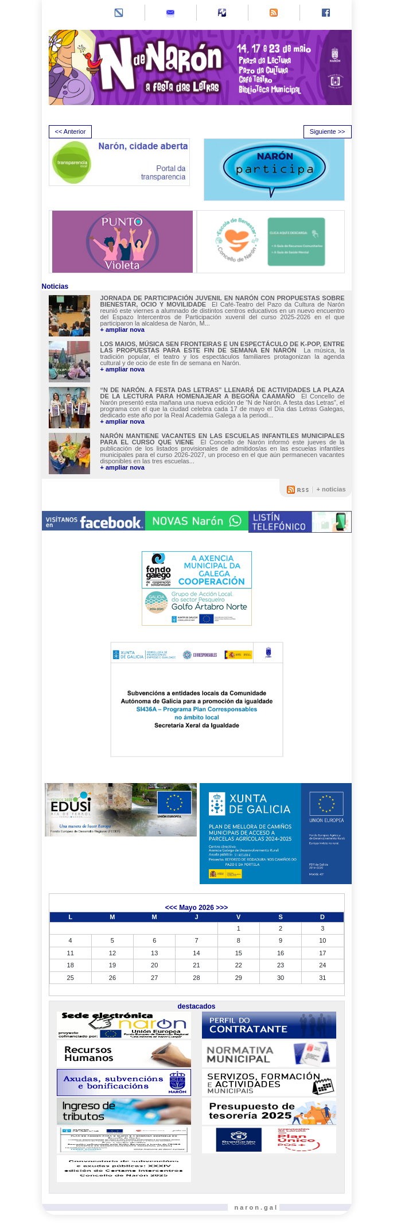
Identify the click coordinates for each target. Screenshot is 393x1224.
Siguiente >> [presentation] (327, 131)
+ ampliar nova (122, 330)
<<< (171, 908)
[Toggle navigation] (58, 13)
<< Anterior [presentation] (70, 131)
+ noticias (330, 489)
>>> (222, 908)
